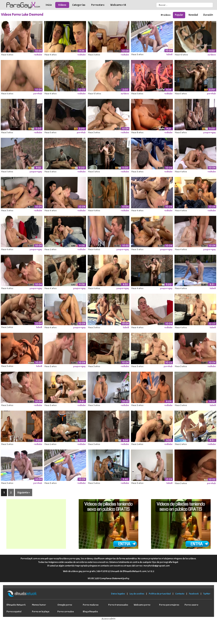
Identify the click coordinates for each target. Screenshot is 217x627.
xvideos (212, 54)
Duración (208, 14)
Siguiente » (23, 492)
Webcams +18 (118, 5)
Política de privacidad (160, 593)
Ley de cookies (137, 593)
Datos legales (118, 593)
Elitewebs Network (16, 604)
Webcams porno (142, 604)
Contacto (179, 593)
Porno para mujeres (169, 604)
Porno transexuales (118, 604)
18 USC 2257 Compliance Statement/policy (108, 578)
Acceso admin (108, 618)
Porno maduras (91, 604)
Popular (179, 14)
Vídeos (62, 5)
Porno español (14, 611)
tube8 (169, 54)
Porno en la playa (40, 611)
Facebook (194, 593)
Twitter (206, 593)
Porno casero (191, 604)
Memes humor (39, 604)
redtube (38, 54)
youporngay (209, 132)
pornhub (37, 93)
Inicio (49, 5)
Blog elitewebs (90, 611)
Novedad (193, 14)
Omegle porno (64, 604)
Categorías (78, 5)
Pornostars (97, 5)
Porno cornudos (65, 611)
